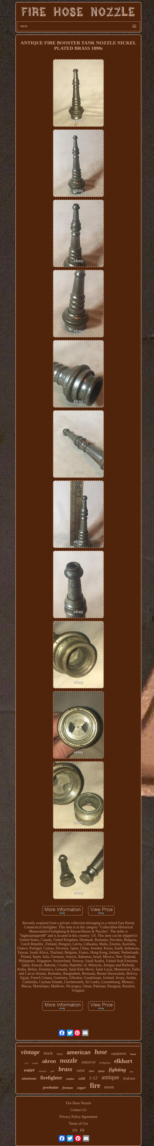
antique (110, 1077)
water (29, 1070)
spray (101, 1071)
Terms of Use (78, 1124)
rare (91, 1071)
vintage (30, 1052)
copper (81, 1087)
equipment (118, 1054)
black (60, 1054)
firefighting (104, 1062)
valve (80, 1070)
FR (82, 1130)
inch (26, 1063)
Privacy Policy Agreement (78, 1117)
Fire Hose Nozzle (78, 1103)
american (79, 1053)
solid (81, 1078)
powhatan (50, 1087)
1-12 (93, 1077)
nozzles (42, 1071)
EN (74, 1130)
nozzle (68, 1060)
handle (35, 1063)
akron (49, 1061)
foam (133, 1054)
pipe (52, 1071)
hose (101, 1052)
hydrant (129, 1078)
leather (70, 1078)
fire (95, 1085)
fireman (67, 1087)
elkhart (123, 1061)
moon (109, 1087)
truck (48, 1053)
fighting (117, 1070)
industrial (88, 1062)
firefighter (51, 1077)
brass (65, 1069)
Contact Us (78, 1110)
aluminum (29, 1078)
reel (131, 1072)
